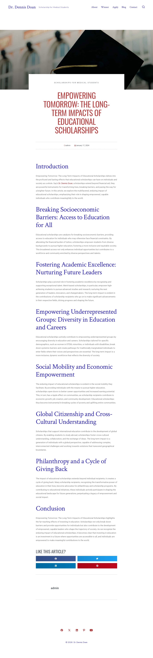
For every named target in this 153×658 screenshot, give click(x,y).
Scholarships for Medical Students (76, 83)
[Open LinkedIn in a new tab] (77, 630)
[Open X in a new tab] (69, 630)
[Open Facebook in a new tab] (61, 630)
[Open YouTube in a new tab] (91, 630)
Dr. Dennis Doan (65, 183)
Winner (105, 7)
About (94, 7)
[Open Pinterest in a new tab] (84, 630)
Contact (133, 7)
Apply (115, 7)
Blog (124, 7)
